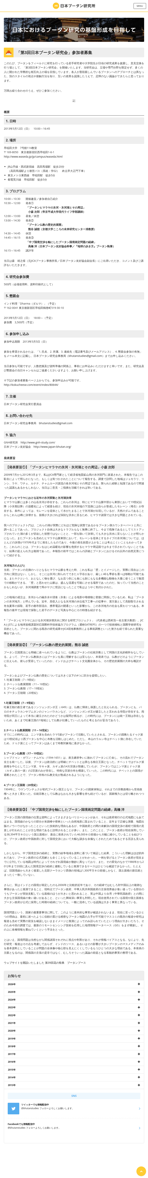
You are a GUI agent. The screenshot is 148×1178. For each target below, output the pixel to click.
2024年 (12, 999)
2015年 (12, 1069)
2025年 (12, 992)
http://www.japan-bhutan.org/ (52, 446)
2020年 (12, 1030)
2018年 (12, 1046)
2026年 (12, 984)
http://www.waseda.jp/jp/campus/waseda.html (33, 156)
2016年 (12, 1061)
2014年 (12, 1077)
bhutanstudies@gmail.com (85, 356)
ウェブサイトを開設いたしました (24, 962)
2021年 (12, 1023)
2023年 (12, 1007)
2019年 (12, 1038)
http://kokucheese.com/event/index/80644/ (31, 385)
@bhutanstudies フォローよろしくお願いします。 (34, 1125)
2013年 (12, 1085)
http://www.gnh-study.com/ (38, 442)
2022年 (12, 1015)
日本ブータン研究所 (74, 6)
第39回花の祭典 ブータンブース (65, 962)
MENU (140, 5)
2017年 (12, 1054)
